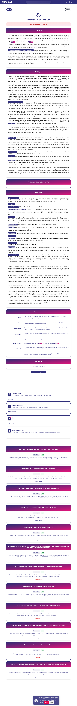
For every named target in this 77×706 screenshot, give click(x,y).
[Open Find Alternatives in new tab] (38, 24)
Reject (38, 702)
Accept (44, 702)
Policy (33, 702)
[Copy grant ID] (38, 15)
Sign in (67, 2)
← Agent (9, 9)
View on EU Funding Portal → (38, 372)
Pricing (47, 2)
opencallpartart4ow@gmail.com (53, 164)
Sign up (72, 2)
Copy (68, 9)
